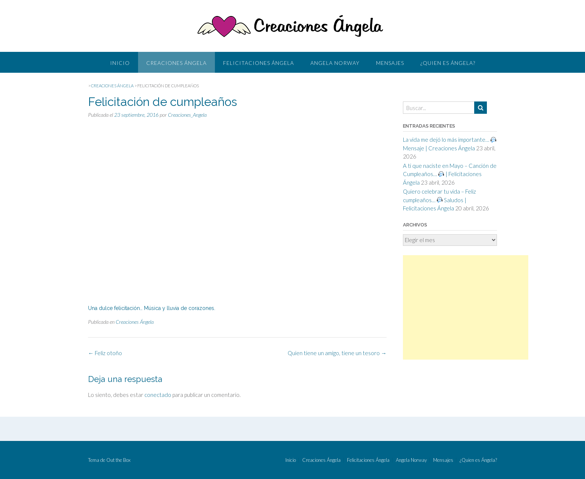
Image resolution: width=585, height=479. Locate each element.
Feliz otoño (105, 353)
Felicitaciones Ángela (258, 63)
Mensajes (390, 63)
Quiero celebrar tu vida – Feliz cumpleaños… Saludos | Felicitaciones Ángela (439, 200)
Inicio (120, 63)
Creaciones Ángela (176, 63)
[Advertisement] (465, 307)
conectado (157, 394)
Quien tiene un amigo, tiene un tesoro (337, 353)
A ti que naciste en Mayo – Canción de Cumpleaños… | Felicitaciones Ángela (450, 174)
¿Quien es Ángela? (447, 63)
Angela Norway (335, 63)
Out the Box (118, 460)
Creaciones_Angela (187, 115)
